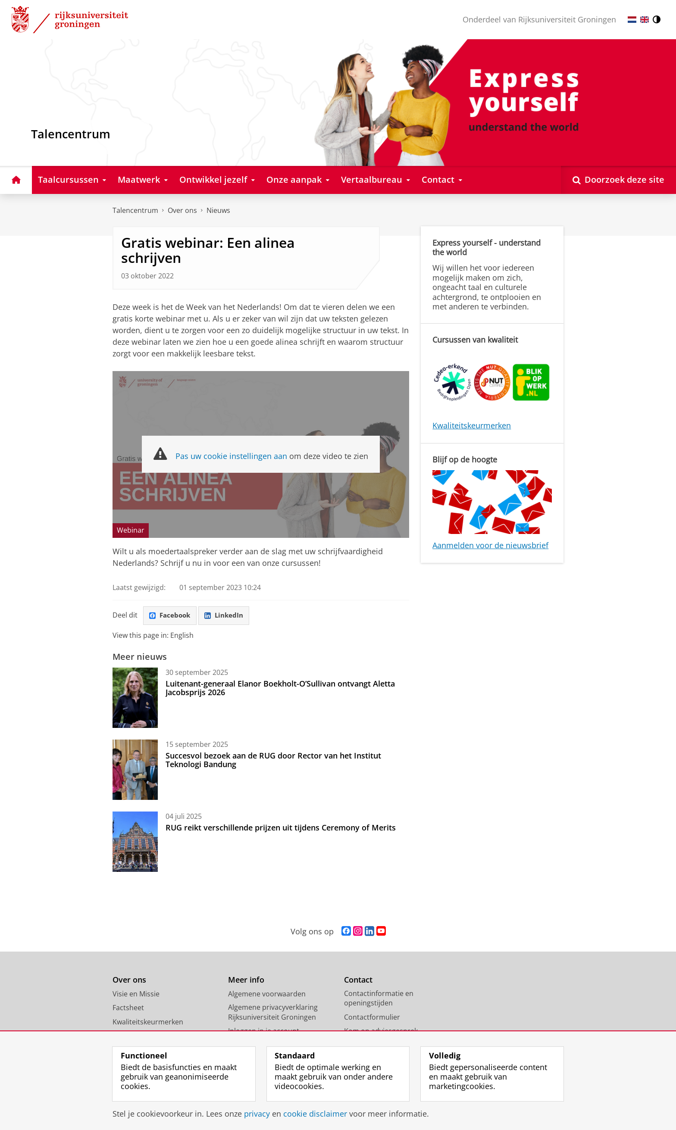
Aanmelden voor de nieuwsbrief (490, 545)
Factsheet (128, 1008)
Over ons (182, 210)
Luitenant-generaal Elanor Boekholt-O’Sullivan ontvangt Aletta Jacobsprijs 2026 (280, 688)
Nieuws (218, 210)
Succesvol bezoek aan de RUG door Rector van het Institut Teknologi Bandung (273, 760)
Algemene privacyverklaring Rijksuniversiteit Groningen (273, 1012)
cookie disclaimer (315, 1113)
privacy (257, 1113)
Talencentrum (135, 210)
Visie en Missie (136, 994)
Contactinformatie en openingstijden (378, 998)
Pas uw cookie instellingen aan (231, 456)
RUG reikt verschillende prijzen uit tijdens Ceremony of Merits (281, 828)
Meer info (246, 980)
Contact (358, 980)
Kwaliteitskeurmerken (471, 425)
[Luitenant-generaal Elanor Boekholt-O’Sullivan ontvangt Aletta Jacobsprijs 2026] (135, 698)
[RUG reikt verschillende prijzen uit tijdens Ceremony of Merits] (135, 842)
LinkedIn (227, 615)
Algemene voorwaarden (267, 994)
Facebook (171, 615)
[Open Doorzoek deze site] (618, 180)
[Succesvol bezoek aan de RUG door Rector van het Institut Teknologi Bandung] (135, 770)
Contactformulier (372, 1017)
